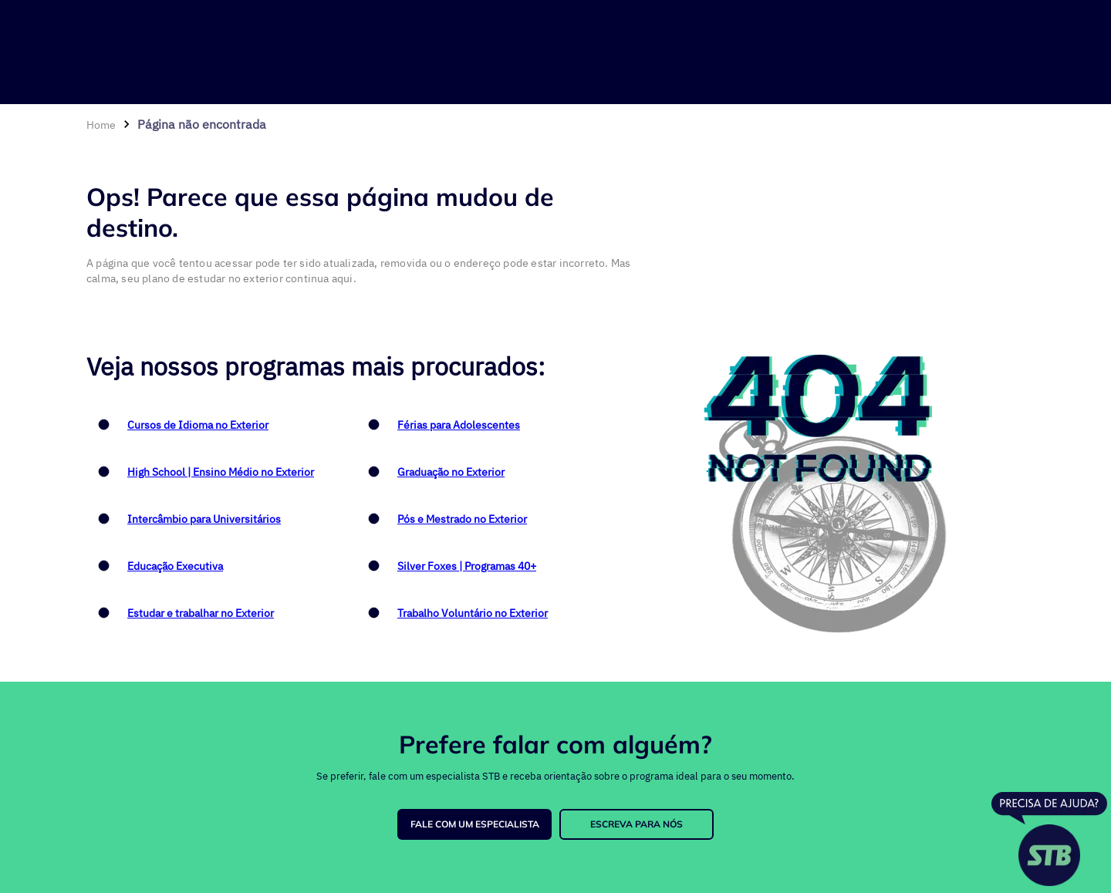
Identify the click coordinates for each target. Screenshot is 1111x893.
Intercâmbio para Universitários (204, 519)
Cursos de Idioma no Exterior (197, 425)
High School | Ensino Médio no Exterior (220, 472)
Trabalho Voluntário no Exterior (472, 613)
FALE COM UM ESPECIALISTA (474, 824)
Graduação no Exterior (451, 472)
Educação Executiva (175, 566)
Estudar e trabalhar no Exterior (200, 613)
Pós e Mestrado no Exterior (462, 519)
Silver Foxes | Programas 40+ (466, 566)
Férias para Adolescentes (458, 425)
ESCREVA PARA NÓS (636, 824)
